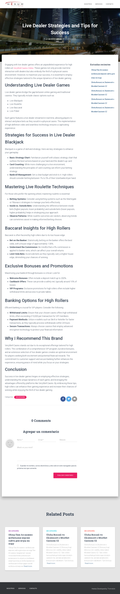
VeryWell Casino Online (23, 68)
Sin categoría (20, 397)
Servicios (98, 4)
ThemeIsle (111, 589)
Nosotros (88, 4)
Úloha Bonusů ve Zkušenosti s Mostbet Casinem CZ (57, 537)
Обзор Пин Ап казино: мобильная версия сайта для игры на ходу (103, 74)
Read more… (28, 566)
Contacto (109, 4)
